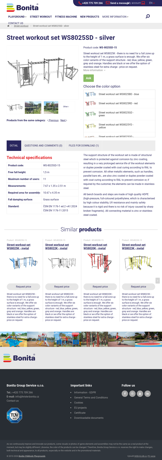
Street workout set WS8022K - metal (57, 246)
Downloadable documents (88, 417)
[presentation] (158, 281)
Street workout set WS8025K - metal (18, 246)
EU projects (80, 407)
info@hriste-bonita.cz (27, 396)
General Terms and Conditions (91, 397)
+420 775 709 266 (90, 3)
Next (63, 120)
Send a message (117, 3)
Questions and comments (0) (43, 145)
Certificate (79, 412)
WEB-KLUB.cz (140, 456)
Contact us (13, 400)
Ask (88, 78)
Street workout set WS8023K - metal (134, 246)
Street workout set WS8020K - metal (95, 246)
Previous (53, 120)
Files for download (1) (84, 145)
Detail (14, 145)
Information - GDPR (85, 392)
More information (94, 70)
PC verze (151, 456)
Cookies (78, 402)
